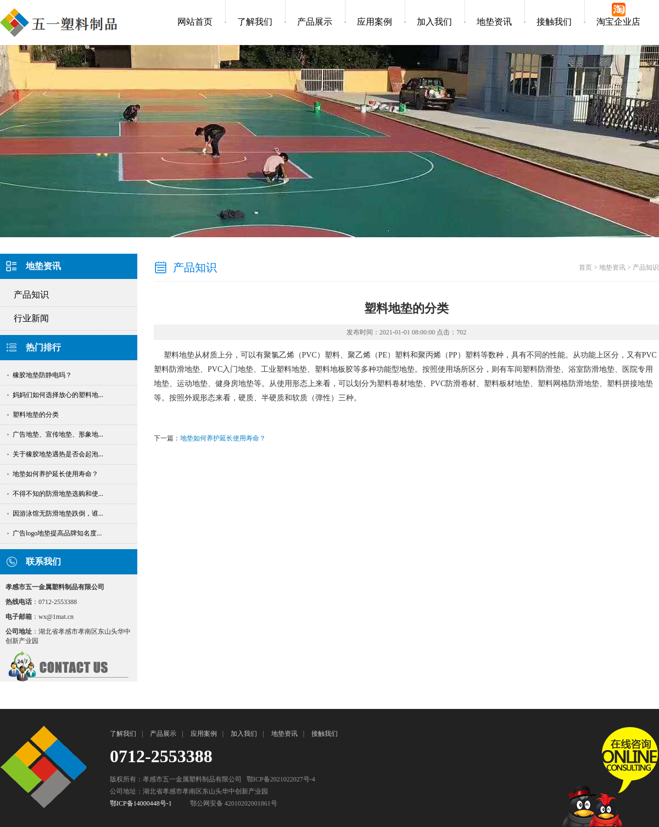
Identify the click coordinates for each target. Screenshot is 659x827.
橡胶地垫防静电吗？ (38, 375)
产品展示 (314, 21)
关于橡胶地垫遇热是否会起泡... (54, 454)
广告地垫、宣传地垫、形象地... (54, 434)
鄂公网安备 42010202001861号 (233, 803)
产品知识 (31, 294)
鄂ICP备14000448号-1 (141, 803)
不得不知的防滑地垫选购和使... (54, 494)
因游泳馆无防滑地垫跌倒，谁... (54, 513)
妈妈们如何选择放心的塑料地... (54, 395)
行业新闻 (31, 318)
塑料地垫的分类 (32, 414)
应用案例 (374, 21)
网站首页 (195, 21)
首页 (585, 267)
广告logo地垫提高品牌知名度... (53, 533)
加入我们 (434, 21)
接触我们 (554, 21)
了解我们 (254, 21)
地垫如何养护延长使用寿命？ (51, 474)
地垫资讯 (494, 21)
